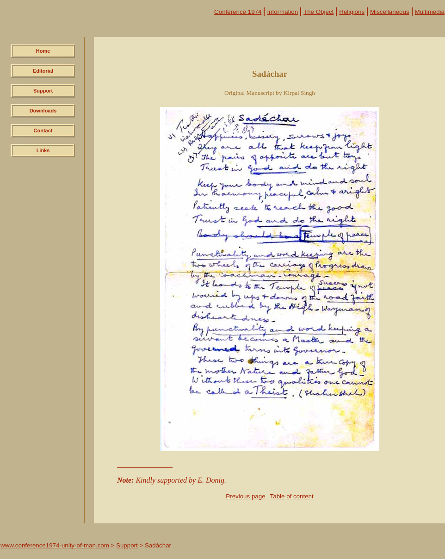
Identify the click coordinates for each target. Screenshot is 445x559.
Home (43, 51)
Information (282, 11)
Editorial (43, 71)
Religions (352, 11)
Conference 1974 (237, 11)
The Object (318, 11)
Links (43, 150)
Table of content (292, 496)
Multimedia (430, 11)
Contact (43, 130)
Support (43, 90)
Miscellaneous (389, 11)
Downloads (43, 110)
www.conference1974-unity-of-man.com (54, 545)
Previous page (245, 496)
